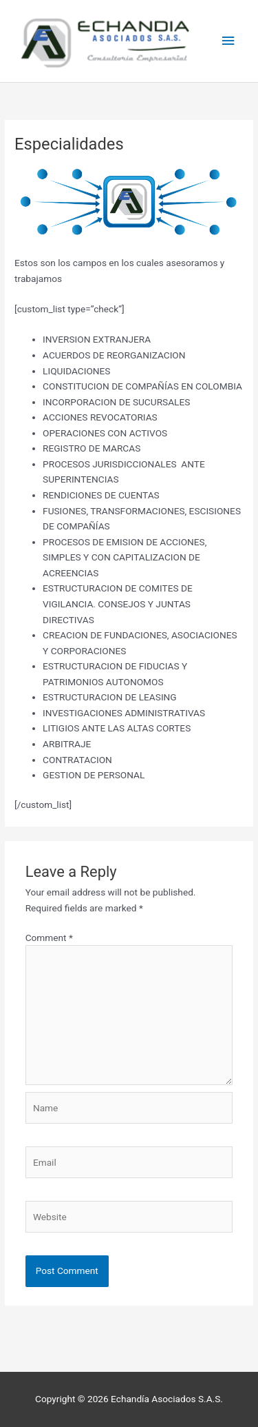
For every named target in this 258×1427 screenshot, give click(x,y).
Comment (49, 937)
